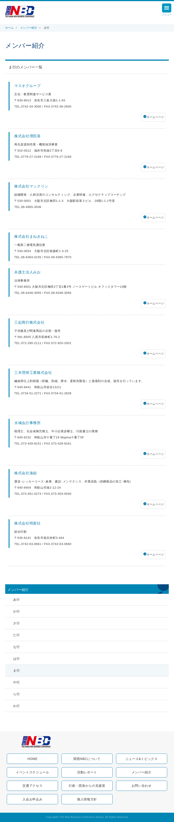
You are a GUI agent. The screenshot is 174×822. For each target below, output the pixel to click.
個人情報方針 (87, 799)
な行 (16, 647)
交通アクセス (32, 785)
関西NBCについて (87, 759)
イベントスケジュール (32, 772)
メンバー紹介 (28, 27)
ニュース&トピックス (142, 759)
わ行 (16, 706)
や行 (16, 682)
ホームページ (155, 117)
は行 (16, 658)
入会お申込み (32, 799)
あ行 (16, 599)
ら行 (16, 694)
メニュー (167, 10)
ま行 (16, 670)
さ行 (16, 623)
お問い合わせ (142, 785)
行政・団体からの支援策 (87, 785)
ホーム (9, 27)
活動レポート (87, 772)
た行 (16, 635)
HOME (32, 759)
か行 (16, 611)
